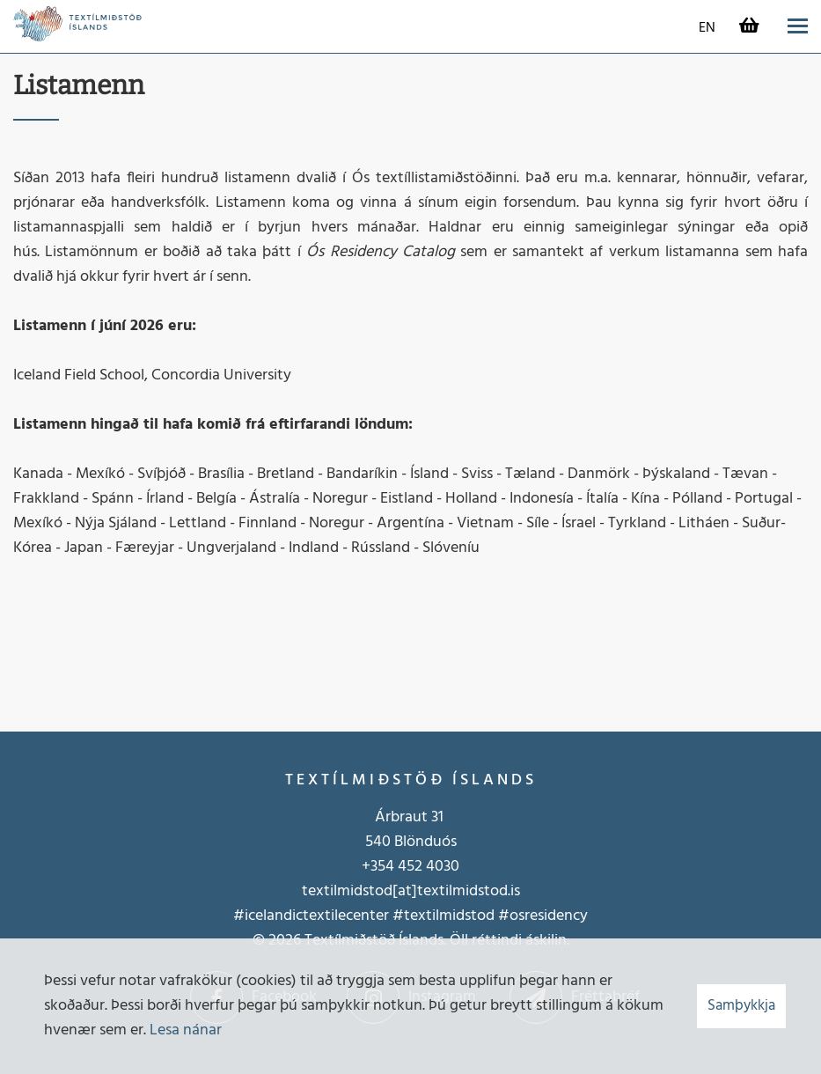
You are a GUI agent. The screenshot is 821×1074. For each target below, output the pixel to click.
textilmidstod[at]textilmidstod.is (411, 891)
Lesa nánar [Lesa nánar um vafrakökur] (186, 1030)
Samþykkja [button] (741, 1006)
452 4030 (426, 866)
